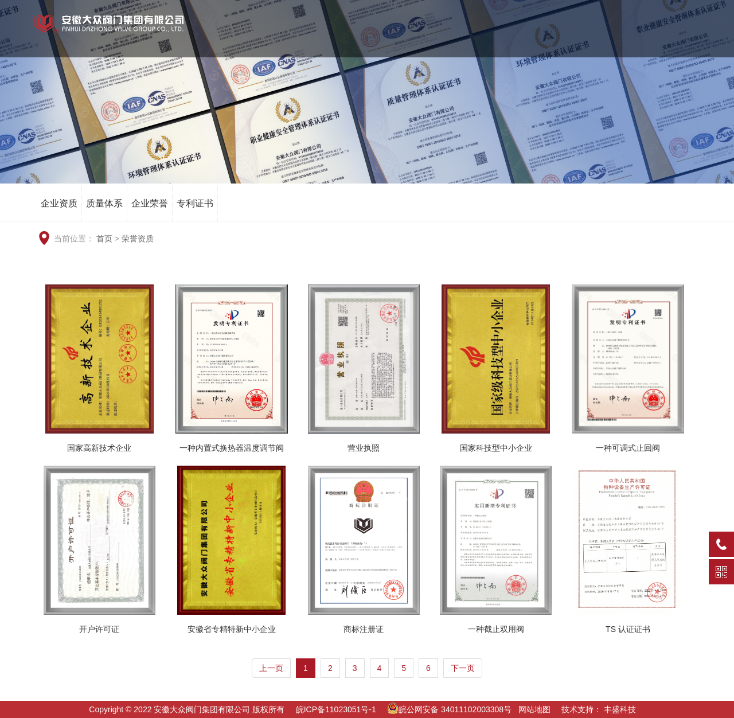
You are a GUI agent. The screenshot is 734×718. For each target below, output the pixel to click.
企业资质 (59, 203)
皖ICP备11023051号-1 (336, 709)
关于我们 (365, 40)
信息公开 (681, 40)
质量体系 (104, 203)
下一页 (463, 668)
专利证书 (195, 203)
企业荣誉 (149, 203)
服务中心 (629, 40)
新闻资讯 (576, 40)
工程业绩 (523, 40)
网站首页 (312, 40)
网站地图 (534, 709)
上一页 (271, 668)
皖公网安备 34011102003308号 (449, 709)
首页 (104, 238)
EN (639, 11)
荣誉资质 (418, 40)
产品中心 (470, 40)
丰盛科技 (620, 709)
